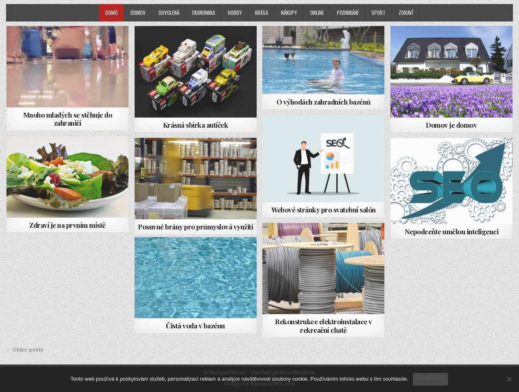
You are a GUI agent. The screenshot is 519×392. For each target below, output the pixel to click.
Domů (111, 13)
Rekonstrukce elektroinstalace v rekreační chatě (323, 325)
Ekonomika (203, 13)
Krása (261, 13)
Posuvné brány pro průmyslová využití (195, 226)
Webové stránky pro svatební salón (323, 209)
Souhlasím (430, 379)
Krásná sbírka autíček (195, 124)
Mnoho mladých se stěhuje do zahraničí (67, 118)
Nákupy (289, 13)
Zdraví (406, 13)
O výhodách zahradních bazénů (324, 101)
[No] (509, 379)
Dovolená (169, 13)
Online (317, 13)
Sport (378, 13)
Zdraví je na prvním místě (67, 225)
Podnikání (347, 13)
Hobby (235, 13)
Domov (138, 13)
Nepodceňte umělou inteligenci (452, 231)
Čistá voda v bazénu (195, 325)
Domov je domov (451, 124)
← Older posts (24, 350)
